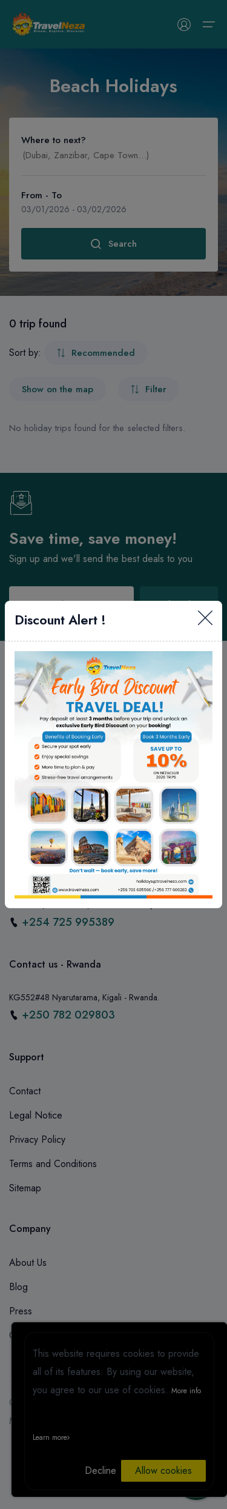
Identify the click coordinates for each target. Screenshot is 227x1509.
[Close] (205, 621)
